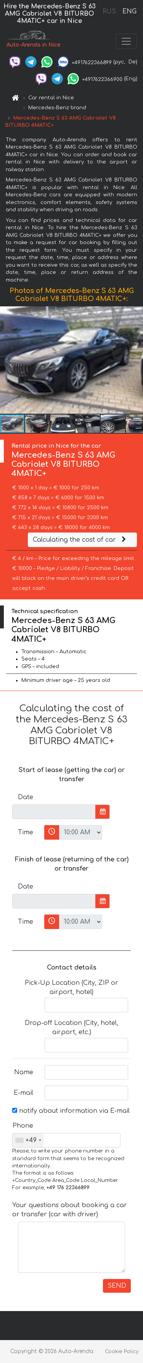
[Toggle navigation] (126, 41)
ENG (129, 11)
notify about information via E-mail (71, 1110)
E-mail (23, 1092)
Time (25, 832)
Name (23, 1072)
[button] (136, 360)
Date (25, 797)
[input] (54, 812)
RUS (109, 11)
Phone (23, 1125)
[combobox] (28, 1140)
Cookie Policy (121, 1351)
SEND (117, 1285)
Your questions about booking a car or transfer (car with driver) (69, 1210)
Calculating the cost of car (80, 539)
